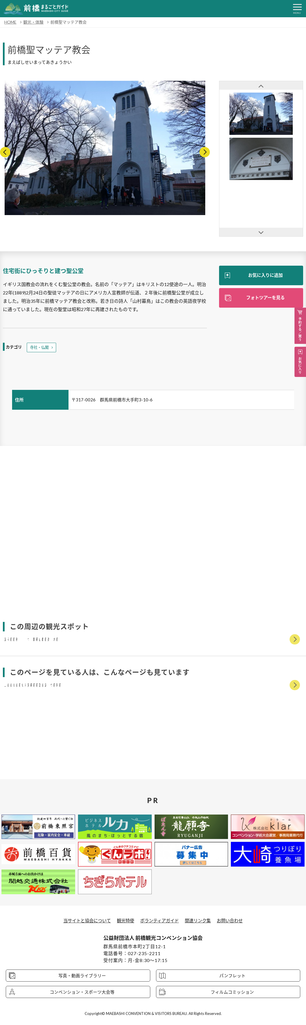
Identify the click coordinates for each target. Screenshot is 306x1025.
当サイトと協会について (83, 920)
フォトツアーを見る (265, 298)
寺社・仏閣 (40, 347)
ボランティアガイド (159, 920)
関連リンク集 (200, 920)
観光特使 (124, 920)
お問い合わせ (234, 920)
